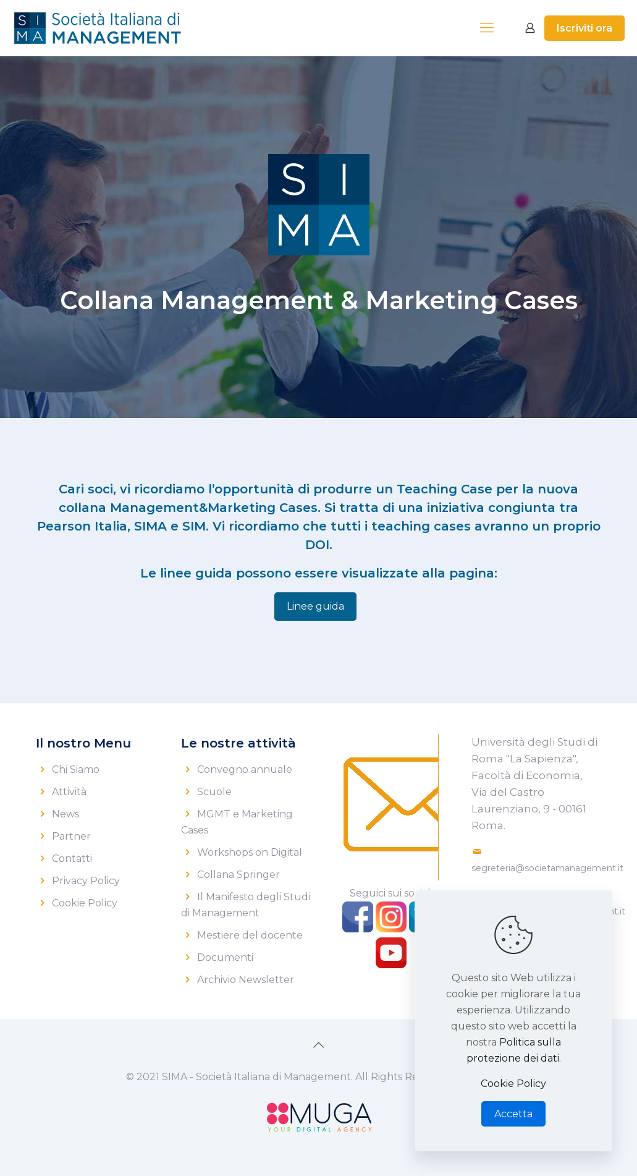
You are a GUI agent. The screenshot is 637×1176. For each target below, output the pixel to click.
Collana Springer (238, 874)
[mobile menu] (486, 27)
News (65, 814)
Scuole (214, 792)
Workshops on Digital (249, 852)
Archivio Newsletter (245, 980)
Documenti (225, 957)
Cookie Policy (84, 903)
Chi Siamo (75, 769)
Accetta (513, 1114)
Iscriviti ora (584, 28)
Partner (71, 836)
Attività (69, 792)
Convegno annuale (244, 769)
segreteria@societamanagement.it (547, 868)
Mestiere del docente (250, 935)
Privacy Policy (86, 881)
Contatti (72, 858)
